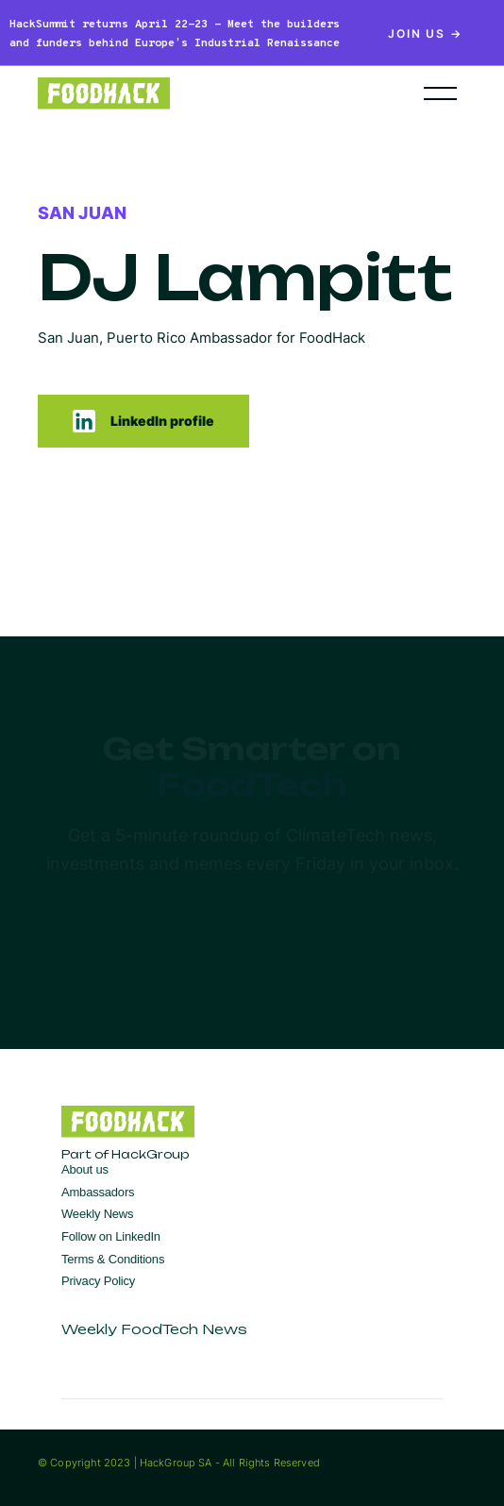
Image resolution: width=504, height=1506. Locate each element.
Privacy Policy (98, 1281)
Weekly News (97, 1214)
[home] (202, 93)
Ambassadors (97, 1192)
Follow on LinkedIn (110, 1236)
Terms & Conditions (112, 1259)
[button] (440, 93)
